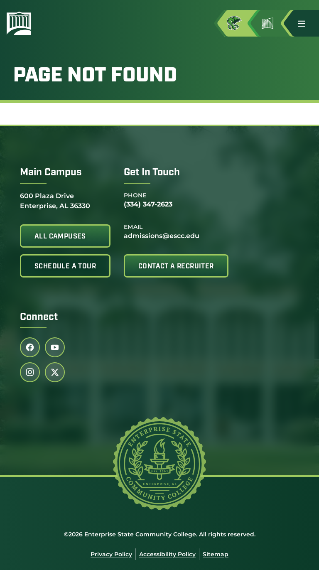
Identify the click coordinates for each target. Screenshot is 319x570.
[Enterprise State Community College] (58, 23)
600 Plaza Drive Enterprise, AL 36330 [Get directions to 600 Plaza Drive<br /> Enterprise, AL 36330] (55, 200)
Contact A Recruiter (176, 266)
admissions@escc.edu (161, 236)
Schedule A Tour (65, 266)
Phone (135, 195)
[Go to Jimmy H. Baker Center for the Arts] (274, 23)
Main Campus (51, 173)
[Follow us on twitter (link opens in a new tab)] (55, 372)
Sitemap (215, 554)
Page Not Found (95, 76)
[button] (305, 23)
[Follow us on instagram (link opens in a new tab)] (30, 372)
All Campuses (60, 236)
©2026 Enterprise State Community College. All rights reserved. (159, 534)
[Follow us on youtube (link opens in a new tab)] (55, 347)
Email (133, 227)
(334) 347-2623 (148, 204)
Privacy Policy (111, 554)
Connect (39, 317)
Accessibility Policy (167, 554)
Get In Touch (152, 173)
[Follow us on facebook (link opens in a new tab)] (30, 347)
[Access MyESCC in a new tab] (241, 23)
